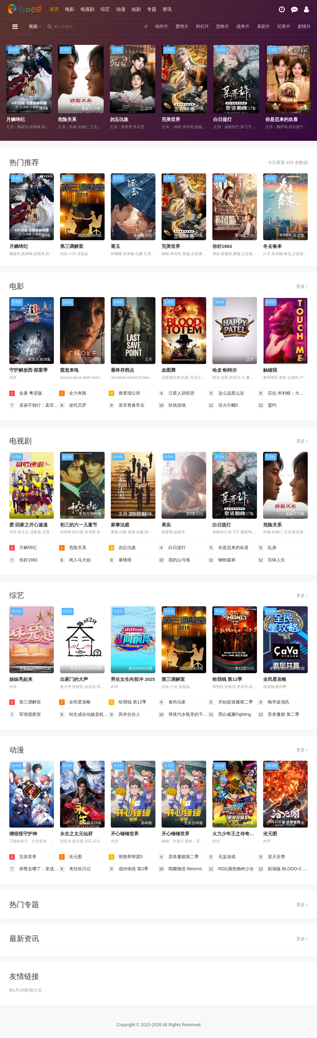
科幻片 (202, 26)
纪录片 (283, 26)
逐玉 (115, 246)
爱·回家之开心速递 (28, 524)
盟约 (267, 405)
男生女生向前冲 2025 (133, 679)
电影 (69, 9)
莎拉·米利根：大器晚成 (283, 393)
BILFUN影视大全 (25, 990)
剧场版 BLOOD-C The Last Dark (283, 869)
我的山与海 (174, 560)
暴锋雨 (120, 560)
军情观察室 (25, 714)
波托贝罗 (72, 405)
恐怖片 (222, 26)
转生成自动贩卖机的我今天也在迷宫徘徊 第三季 (84, 714)
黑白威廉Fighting (229, 714)
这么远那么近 (226, 393)
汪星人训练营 (176, 393)
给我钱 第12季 (227, 679)
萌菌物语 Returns (180, 869)
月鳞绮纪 (15, 119)
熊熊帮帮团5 (126, 857)
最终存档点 (122, 370)
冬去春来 (272, 246)
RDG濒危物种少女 (231, 869)
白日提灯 (222, 119)
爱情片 (182, 26)
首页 (54, 9)
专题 (151, 9)
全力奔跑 (72, 393)
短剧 (136, 9)
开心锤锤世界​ (125, 833)
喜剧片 (263, 26)
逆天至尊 (271, 857)
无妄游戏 (222, 857)
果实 (166, 524)
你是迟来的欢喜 (281, 119)
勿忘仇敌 (119, 119)
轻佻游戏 (172, 405)
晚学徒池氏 (273, 702)
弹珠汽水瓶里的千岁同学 (183, 714)
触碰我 (270, 370)
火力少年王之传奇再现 (235, 833)
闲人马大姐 (75, 560)
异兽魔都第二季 (178, 857)
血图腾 (169, 370)
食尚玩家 (172, 702)
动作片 (161, 26)
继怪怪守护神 (23, 833)
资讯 (167, 9)
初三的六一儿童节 (78, 524)
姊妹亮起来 (21, 679)
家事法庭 (120, 524)
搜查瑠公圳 (124, 393)
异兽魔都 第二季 (278, 714)
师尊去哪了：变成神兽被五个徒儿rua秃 (34, 869)
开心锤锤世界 (175, 833)
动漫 (120, 9)
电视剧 (87, 9)
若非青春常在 (127, 405)
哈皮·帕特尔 (224, 370)
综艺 (105, 9)
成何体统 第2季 (128, 869)
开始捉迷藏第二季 (230, 702)
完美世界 (171, 119)
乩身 (267, 548)
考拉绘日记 (75, 869)
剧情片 (304, 26)
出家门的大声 (74, 679)
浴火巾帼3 (223, 405)
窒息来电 (69, 370)
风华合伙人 (124, 714)
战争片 (243, 26)
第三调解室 (71, 246)
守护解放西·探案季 (28, 370)
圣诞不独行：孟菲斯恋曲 (34, 405)
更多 (302, 286)
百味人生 (271, 560)
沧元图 (270, 833)
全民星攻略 (274, 679)
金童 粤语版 (25, 393)
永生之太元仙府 (76, 833)
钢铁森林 (222, 560)
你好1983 (222, 246)
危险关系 (67, 119)
